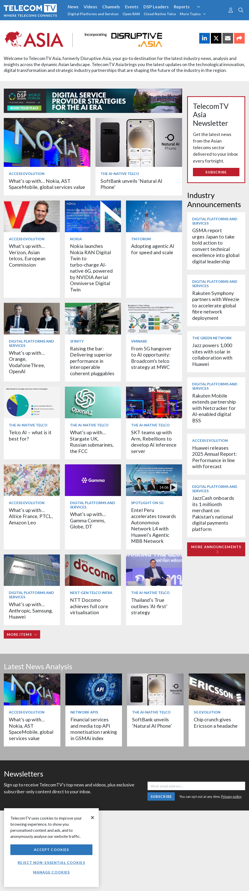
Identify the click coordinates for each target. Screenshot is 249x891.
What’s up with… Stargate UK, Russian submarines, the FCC (92, 441)
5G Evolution (207, 712)
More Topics (193, 14)
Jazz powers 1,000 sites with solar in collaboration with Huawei (212, 354)
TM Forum (141, 239)
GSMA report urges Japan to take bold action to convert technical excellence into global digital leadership (215, 245)
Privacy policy (231, 797)
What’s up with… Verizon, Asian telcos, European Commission (27, 255)
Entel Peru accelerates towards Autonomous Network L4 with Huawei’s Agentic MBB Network (153, 525)
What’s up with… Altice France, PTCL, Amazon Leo (31, 516)
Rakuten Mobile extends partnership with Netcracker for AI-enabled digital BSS (214, 408)
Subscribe (216, 172)
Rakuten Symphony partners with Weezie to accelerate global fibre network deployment (215, 305)
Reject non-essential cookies (51, 862)
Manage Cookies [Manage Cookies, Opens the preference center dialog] (51, 872)
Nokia (76, 239)
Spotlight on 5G (147, 503)
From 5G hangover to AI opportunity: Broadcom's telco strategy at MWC (151, 358)
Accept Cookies (51, 849)
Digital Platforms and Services (93, 14)
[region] (51, 847)
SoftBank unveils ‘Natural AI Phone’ (152, 722)
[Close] (92, 817)
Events (131, 6)
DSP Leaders (156, 6)
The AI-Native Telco (120, 173)
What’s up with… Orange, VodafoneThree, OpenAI (27, 362)
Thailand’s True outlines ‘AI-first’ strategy (149, 606)
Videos (90, 6)
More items (22, 634)
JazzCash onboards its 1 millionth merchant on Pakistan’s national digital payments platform (213, 513)
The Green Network (212, 338)
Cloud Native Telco (160, 14)
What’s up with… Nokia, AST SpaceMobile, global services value (47, 184)
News (73, 6)
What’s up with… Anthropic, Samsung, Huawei (31, 610)
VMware (139, 341)
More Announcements (216, 549)
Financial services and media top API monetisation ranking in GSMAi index (93, 729)
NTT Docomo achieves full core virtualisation (89, 606)
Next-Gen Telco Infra (91, 592)
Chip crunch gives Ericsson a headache (216, 722)
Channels (111, 6)
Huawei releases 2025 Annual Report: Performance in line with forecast (214, 457)
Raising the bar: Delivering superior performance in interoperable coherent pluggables (92, 361)
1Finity (77, 341)
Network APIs (84, 712)
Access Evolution (26, 173)
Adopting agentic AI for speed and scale (152, 249)
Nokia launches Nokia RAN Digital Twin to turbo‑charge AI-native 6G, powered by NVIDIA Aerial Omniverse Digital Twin (91, 267)
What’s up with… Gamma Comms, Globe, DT (88, 520)
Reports (182, 6)
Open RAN (131, 14)
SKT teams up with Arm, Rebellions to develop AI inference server (154, 441)
